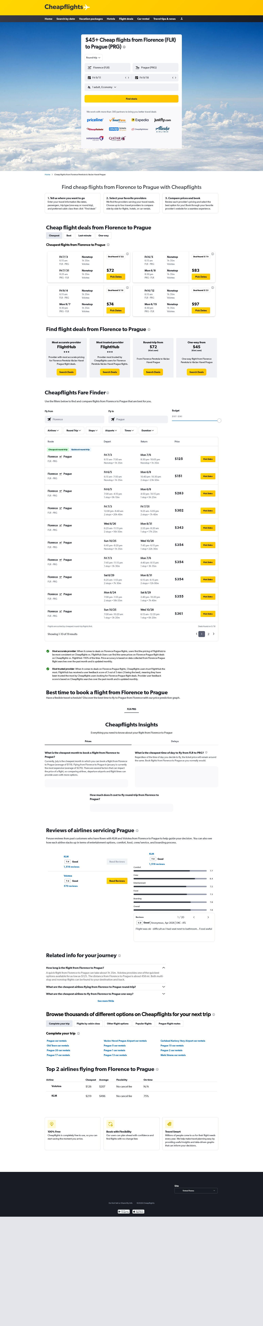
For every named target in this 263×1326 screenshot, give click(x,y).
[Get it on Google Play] (124, 1212)
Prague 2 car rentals (171, 1050)
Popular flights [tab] (144, 1023)
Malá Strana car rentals (173, 1055)
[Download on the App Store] (138, 1212)
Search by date (65, 18)
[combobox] (94, 57)
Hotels (111, 18)
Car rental (143, 18)
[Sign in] (181, 19)
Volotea (68, 875)
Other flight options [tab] (117, 1023)
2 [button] (208, 634)
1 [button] (201, 634)
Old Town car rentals (58, 1045)
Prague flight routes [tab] (169, 1023)
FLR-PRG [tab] (131, 709)
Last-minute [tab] (84, 235)
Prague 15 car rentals (172, 1045)
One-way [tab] (103, 235)
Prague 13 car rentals (115, 1055)
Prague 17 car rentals (58, 1055)
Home (48, 18)
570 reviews (71, 886)
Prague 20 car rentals (58, 1050)
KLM (66, 856)
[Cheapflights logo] (64, 7)
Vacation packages (91, 18)
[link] (66, 372)
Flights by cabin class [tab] (88, 1023)
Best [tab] (69, 235)
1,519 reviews (71, 866)
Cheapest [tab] (54, 235)
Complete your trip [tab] (59, 1023)
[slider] (219, 421)
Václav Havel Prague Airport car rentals (125, 1040)
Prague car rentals (57, 1040)
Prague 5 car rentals (115, 1045)
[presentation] (124, 47)
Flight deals (126, 18)
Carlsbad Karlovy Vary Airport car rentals (183, 1040)
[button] (106, 77)
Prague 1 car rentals (114, 1050)
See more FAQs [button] (106, 1001)
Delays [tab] (175, 741)
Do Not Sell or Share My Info (121, 1203)
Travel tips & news (164, 18)
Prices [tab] (88, 741)
